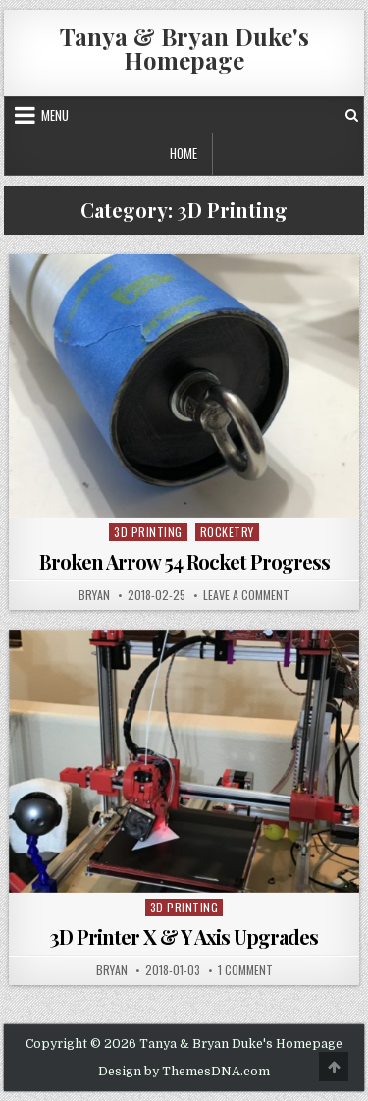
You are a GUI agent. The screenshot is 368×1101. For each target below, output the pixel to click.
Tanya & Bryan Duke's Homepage (184, 48)
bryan (94, 595)
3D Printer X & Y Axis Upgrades (184, 936)
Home (183, 153)
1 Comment (245, 970)
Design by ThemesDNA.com (184, 1071)
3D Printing (148, 531)
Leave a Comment (246, 595)
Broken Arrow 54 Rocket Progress (184, 561)
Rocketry (227, 531)
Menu (55, 115)
